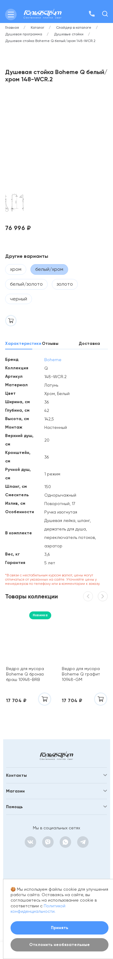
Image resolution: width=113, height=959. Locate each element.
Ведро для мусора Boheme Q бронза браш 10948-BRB (25, 674)
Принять (59, 927)
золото (65, 284)
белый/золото (26, 284)
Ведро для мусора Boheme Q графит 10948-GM (81, 674)
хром (15, 269)
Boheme (52, 359)
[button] (103, 596)
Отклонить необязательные (59, 944)
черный (18, 299)
